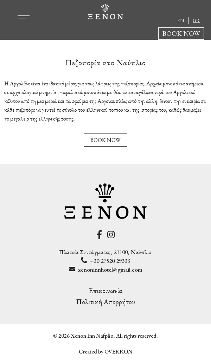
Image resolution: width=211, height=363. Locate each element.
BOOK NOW (181, 33)
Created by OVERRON (106, 351)
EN (180, 20)
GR (196, 20)
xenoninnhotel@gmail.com (110, 269)
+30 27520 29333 (110, 261)
